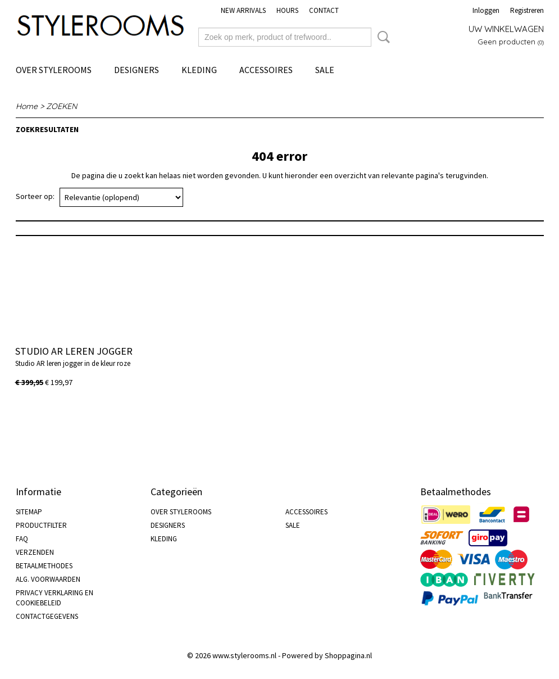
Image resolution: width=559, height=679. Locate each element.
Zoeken (381, 37)
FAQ (22, 539)
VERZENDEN (35, 552)
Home (27, 106)
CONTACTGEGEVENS (47, 616)
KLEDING (199, 69)
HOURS (287, 10)
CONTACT (324, 10)
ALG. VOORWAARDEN (48, 579)
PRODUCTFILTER (41, 525)
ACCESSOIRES (266, 69)
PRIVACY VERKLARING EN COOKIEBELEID (54, 598)
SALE (324, 69)
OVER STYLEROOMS (54, 69)
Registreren (527, 10)
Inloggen (485, 10)
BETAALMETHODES (44, 566)
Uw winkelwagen (506, 29)
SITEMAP (29, 512)
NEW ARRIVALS (243, 10)
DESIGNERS (136, 69)
